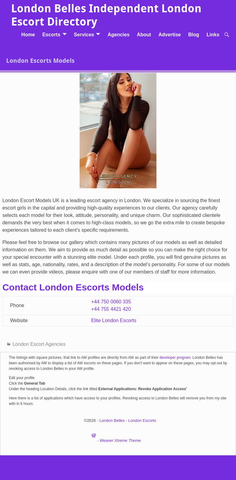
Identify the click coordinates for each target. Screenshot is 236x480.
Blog (193, 34)
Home (28, 34)
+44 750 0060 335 (111, 301)
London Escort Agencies (39, 344)
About (144, 34)
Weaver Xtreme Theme (120, 440)
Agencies (118, 34)
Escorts (51, 34)
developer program (175, 357)
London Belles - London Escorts (127, 420)
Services (84, 34)
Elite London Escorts (113, 320)
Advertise (170, 34)
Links (212, 34)
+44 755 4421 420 (111, 309)
